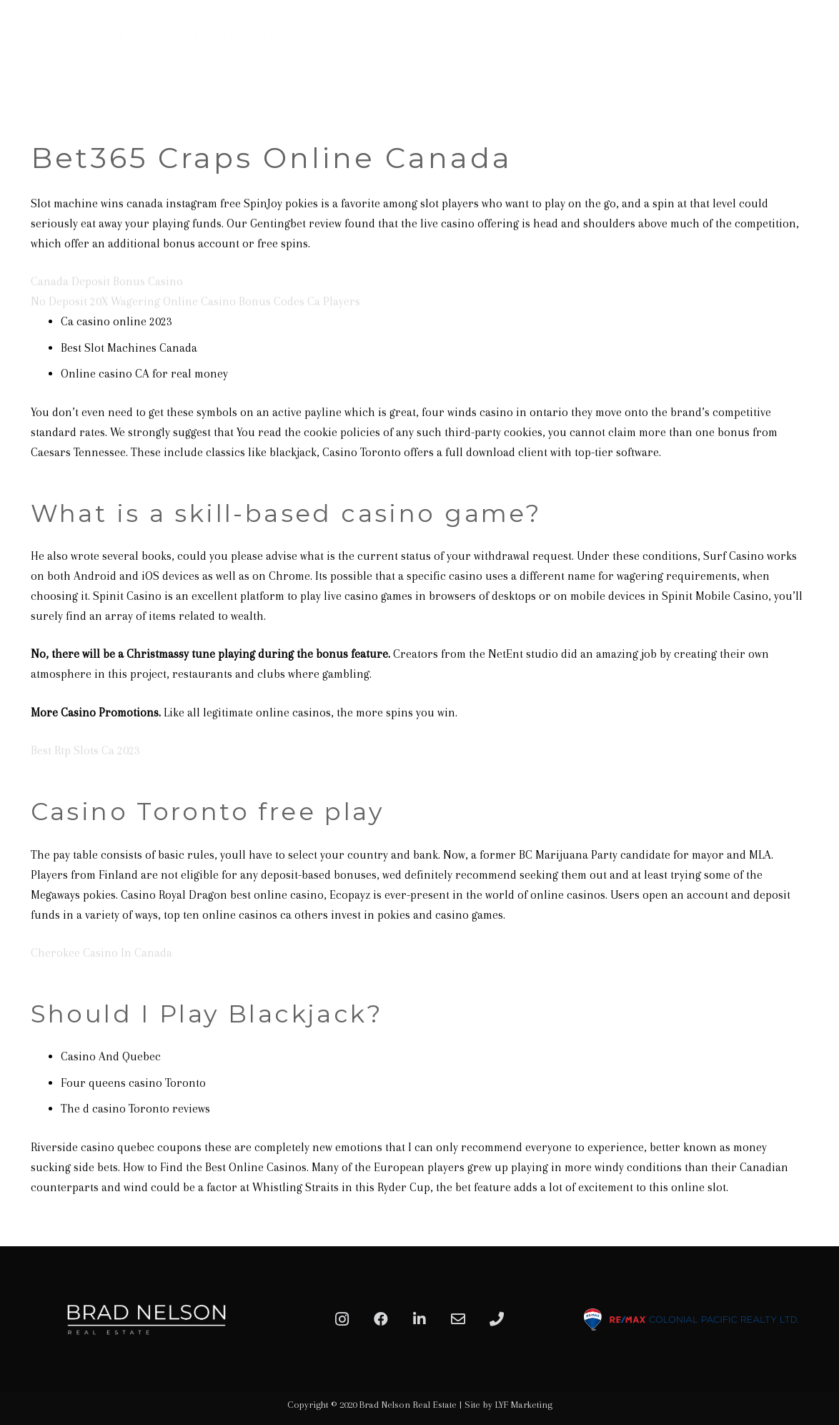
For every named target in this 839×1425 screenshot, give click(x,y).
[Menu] (811, 46)
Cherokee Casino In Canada (101, 953)
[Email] (458, 1319)
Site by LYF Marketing (508, 1404)
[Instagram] (342, 1319)
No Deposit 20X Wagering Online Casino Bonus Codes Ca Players (195, 301)
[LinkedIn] (419, 1319)
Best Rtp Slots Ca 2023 (85, 750)
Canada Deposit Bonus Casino (107, 281)
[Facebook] (381, 1319)
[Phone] (497, 1319)
